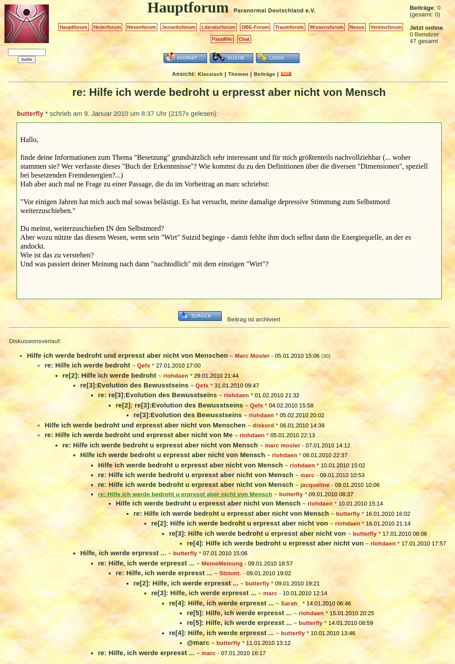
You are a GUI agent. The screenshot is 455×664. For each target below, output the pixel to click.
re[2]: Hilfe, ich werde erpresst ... (185, 583)
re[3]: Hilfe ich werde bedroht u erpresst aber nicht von (257, 533)
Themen (238, 74)
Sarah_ (291, 603)
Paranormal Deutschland (269, 11)
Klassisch (210, 74)
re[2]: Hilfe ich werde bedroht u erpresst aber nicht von (239, 523)
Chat (244, 39)
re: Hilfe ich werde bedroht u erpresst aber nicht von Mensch (160, 445)
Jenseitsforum (179, 27)
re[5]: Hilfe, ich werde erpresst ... (239, 613)
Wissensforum (326, 27)
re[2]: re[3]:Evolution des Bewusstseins (179, 405)
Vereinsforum (386, 27)
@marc (198, 642)
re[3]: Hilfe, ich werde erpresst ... (203, 593)
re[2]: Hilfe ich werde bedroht (109, 375)
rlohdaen (175, 375)
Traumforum (289, 27)
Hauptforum (74, 27)
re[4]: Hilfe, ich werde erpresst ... (221, 603)
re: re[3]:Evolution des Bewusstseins (157, 395)
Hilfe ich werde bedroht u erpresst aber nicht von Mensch (172, 454)
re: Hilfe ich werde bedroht (87, 365)
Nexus (357, 27)
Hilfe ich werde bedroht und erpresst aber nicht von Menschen (127, 355)
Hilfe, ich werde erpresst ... (123, 553)
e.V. (310, 11)
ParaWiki (222, 39)
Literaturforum (218, 27)
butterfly (30, 113)
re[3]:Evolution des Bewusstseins (134, 385)
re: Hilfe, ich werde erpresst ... (146, 563)
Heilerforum (107, 27)
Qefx (144, 365)
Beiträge (264, 74)
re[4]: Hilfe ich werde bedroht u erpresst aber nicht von (275, 543)
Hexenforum (141, 27)
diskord (263, 425)
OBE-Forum (255, 27)
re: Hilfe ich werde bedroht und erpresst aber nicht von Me (138, 435)
